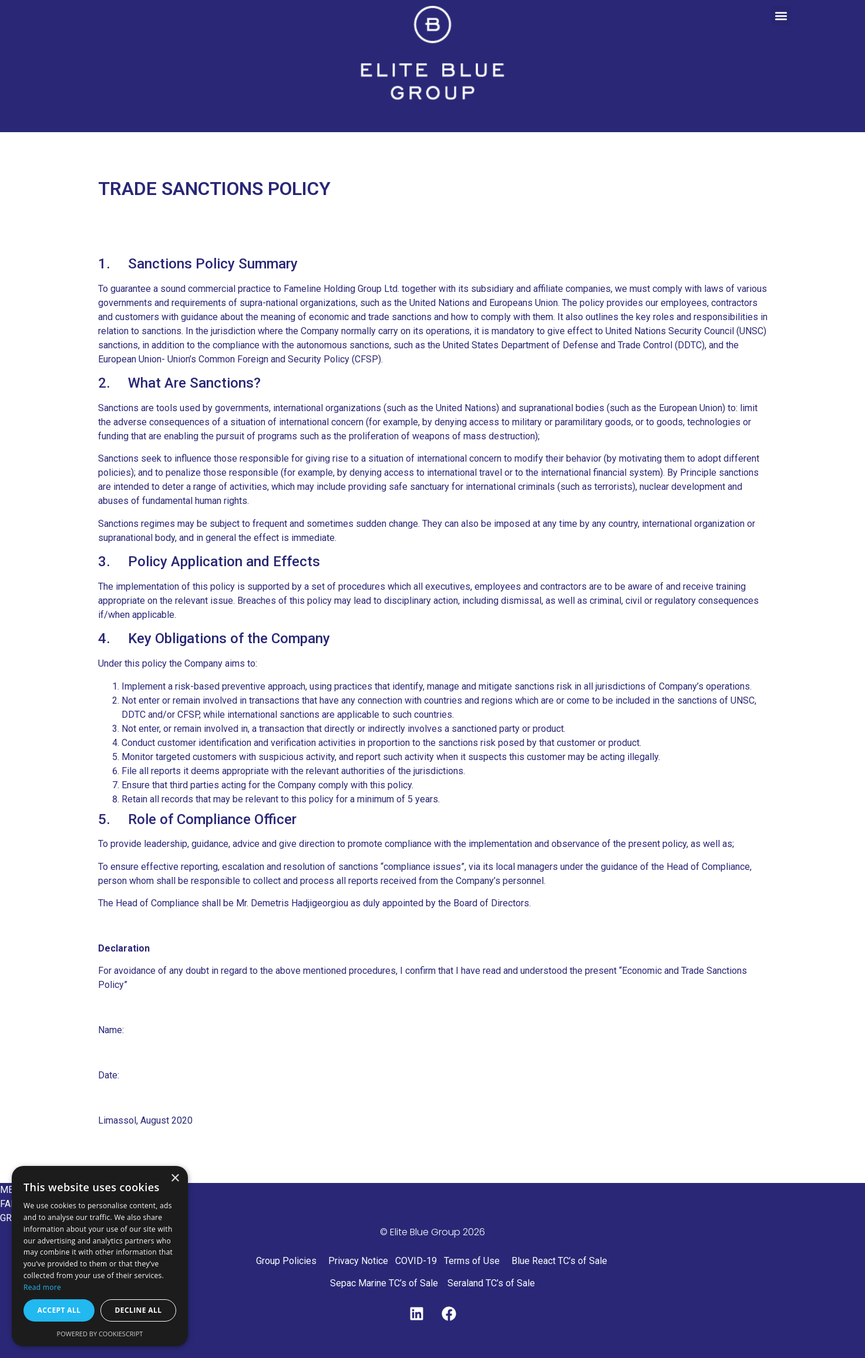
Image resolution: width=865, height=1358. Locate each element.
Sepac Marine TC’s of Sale (384, 1283)
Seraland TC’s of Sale (491, 1283)
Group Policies (286, 1260)
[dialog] (100, 1256)
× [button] (174, 1178)
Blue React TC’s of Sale (560, 1260)
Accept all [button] (59, 1310)
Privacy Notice (358, 1260)
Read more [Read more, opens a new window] (42, 1287)
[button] (781, 15)
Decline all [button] (138, 1310)
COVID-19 (416, 1260)
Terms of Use (472, 1260)
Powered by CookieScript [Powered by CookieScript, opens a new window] (100, 1333)
